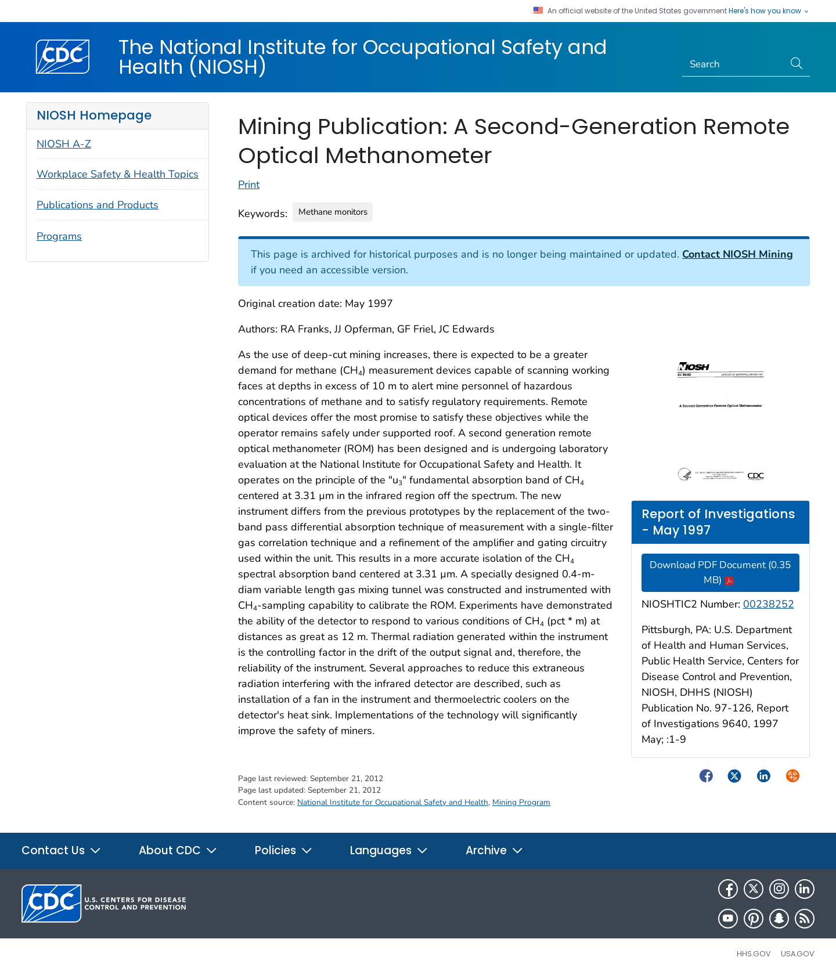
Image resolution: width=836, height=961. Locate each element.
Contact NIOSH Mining (737, 254)
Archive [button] (495, 850)
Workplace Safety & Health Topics (118, 174)
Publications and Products (97, 205)
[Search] (733, 64)
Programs (59, 236)
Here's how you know (769, 11)
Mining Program (521, 802)
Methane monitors (332, 212)
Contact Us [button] (61, 850)
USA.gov (798, 953)
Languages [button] (389, 850)
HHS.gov (754, 953)
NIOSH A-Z (64, 144)
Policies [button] (284, 850)
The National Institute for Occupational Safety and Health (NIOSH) (362, 57)
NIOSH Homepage (94, 115)
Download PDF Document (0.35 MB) (720, 572)
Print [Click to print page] (249, 185)
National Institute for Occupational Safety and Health (392, 802)
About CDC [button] (178, 850)
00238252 (768, 604)
